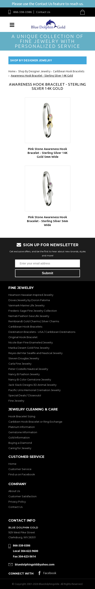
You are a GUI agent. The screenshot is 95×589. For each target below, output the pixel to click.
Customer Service (19, 469)
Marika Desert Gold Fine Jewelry (28, 347)
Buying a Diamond (20, 442)
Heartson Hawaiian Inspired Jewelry (30, 294)
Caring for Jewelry (19, 448)
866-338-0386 (22, 12)
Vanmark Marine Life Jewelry (26, 305)
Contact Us (43, 12)
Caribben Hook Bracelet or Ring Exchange (35, 421)
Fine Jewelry (16, 400)
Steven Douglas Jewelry (23, 358)
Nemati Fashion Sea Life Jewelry (28, 316)
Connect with (21, 573)
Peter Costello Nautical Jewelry (28, 368)
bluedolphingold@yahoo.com (35, 564)
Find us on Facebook (21, 474)
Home (12, 463)
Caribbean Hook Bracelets (25, 326)
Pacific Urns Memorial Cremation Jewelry (34, 390)
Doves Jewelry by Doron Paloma (29, 300)
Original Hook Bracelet (23, 337)
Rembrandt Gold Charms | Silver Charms (33, 321)
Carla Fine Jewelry (19, 363)
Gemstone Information (22, 432)
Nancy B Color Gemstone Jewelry (29, 379)
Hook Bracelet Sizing (21, 416)
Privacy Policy (17, 501)
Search (73, 12)
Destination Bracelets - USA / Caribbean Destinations (41, 331)
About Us (14, 491)
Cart (83, 12)
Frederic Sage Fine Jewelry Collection (32, 310)
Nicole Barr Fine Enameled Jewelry (30, 342)
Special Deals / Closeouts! (24, 395)
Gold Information (19, 437)
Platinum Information (21, 426)
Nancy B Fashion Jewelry (24, 374)
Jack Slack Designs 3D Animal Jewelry (32, 384)
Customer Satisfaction (22, 496)
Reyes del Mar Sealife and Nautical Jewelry (35, 353)
